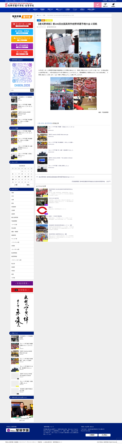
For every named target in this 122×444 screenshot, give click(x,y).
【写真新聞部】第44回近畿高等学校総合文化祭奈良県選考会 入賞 (90, 158)
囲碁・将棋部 (15, 231)
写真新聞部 (14, 221)
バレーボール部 (15, 249)
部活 (43, 20)
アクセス (75, 10)
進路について (59, 10)
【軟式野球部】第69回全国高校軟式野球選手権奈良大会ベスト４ (56, 153)
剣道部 (13, 267)
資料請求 (91, 434)
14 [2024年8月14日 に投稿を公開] (19, 176)
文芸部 (13, 210)
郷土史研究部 (15, 217)
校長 (13, 274)
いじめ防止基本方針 (47, 442)
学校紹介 (42, 10)
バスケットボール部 (16, 260)
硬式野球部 (49, 20)
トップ (28, 10)
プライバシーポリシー (32, 442)
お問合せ (82, 10)
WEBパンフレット (22, 39)
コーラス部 (14, 224)
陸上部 (13, 263)
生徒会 (13, 270)
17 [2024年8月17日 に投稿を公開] (28, 176)
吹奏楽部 (14, 206)
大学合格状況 (22, 46)
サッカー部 (14, 238)
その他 (13, 277)
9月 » (28, 184)
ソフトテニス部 (15, 242)
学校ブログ (50, 10)
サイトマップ (22, 442)
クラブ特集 (22, 53)
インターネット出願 (22, 25)
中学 (13, 196)
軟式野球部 (14, 252)
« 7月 (15, 184)
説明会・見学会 (22, 32)
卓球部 (13, 245)
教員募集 (105, 0)
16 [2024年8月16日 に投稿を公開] (25, 176)
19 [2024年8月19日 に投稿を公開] (13, 179)
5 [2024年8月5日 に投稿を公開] (12, 174)
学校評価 (40, 442)
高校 (13, 192)
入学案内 (67, 10)
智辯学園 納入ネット (57, 442)
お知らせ (35, 10)
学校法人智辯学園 (112, 0)
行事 (39, 20)
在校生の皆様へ (91, 10)
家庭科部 (14, 235)
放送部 (13, 213)
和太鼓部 (14, 228)
